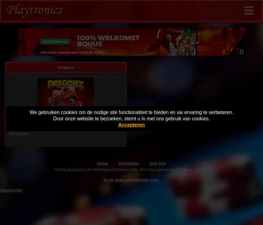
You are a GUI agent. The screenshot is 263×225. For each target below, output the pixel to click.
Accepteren (131, 125)
